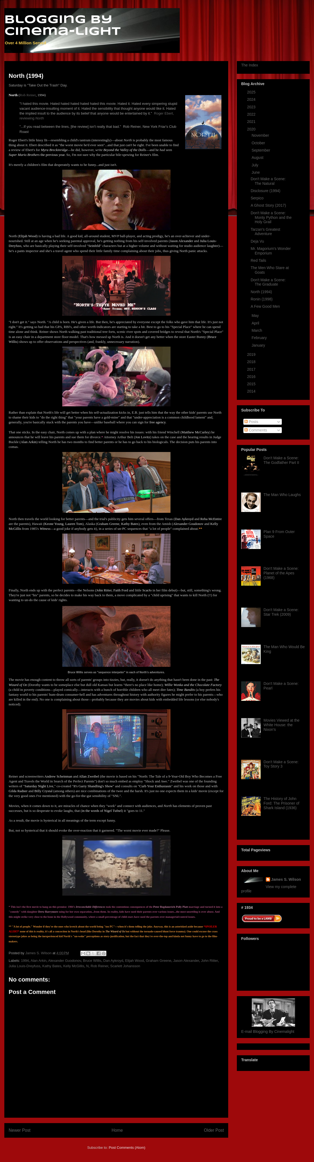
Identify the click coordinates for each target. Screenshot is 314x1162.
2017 (252, 369)
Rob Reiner (28, 95)
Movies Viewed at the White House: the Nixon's (282, 725)
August (257, 157)
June (256, 172)
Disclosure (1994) (265, 191)
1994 (25, 961)
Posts (251, 422)
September (261, 150)
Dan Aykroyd (113, 961)
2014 (252, 391)
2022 (252, 114)
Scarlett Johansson (125, 966)
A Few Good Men (265, 306)
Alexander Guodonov (64, 961)
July (255, 165)
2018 (252, 362)
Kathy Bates (51, 966)
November (260, 135)
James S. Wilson (286, 879)
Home (117, 1130)
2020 (252, 129)
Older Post (214, 1130)
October (258, 143)
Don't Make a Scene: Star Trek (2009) (281, 612)
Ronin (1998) (262, 299)
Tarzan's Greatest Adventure (265, 231)
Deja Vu (257, 241)
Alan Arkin (39, 961)
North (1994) (261, 292)
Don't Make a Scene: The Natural (268, 181)
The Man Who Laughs (282, 495)
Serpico (257, 198)
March (257, 330)
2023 (252, 107)
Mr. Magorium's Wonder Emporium (271, 250)
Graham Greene (158, 961)
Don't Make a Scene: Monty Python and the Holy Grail (271, 217)
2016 (252, 376)
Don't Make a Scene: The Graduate (268, 282)
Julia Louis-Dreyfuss (24, 966)
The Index (249, 65)
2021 (252, 121)
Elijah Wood (134, 961)
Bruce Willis (92, 961)
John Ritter (209, 961)
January (258, 345)
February (259, 338)
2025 (252, 92)
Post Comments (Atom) (127, 1148)
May (255, 315)
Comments (255, 430)
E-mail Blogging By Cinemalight (267, 1031)
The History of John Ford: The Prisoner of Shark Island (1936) (281, 803)
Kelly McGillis (73, 966)
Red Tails (258, 260)
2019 (252, 354)
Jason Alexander (186, 961)
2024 (252, 99)
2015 (252, 384)
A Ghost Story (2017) (268, 205)
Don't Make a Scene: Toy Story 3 (281, 764)
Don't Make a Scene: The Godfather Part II (281, 460)
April (255, 323)
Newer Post (20, 1130)
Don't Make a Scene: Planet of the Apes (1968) (281, 573)
